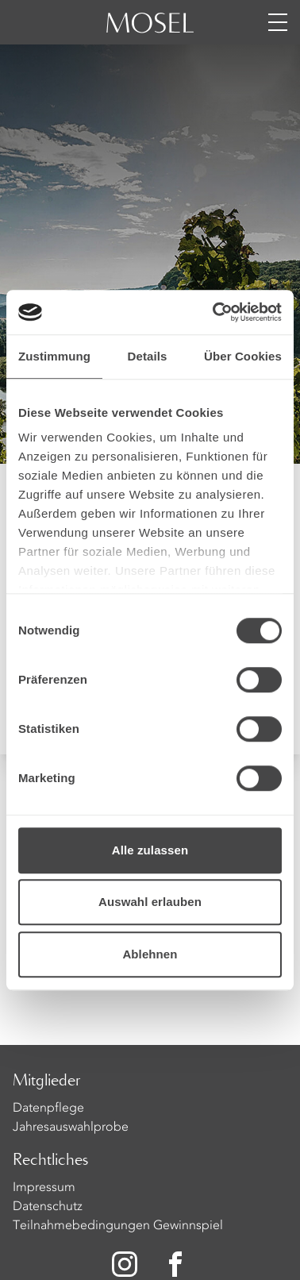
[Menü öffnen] (278, 22)
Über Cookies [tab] (243, 356)
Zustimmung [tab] (54, 356)
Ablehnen (149, 954)
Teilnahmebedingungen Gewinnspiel (118, 1226)
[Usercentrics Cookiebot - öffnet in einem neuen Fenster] (214, 312)
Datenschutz (48, 1207)
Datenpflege (48, 1108)
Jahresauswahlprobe (71, 1127)
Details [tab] (147, 356)
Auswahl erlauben (150, 901)
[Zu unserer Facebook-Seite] (177, 1264)
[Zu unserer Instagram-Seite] (124, 1264)
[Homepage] (150, 32)
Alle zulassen (150, 850)
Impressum (44, 1188)
